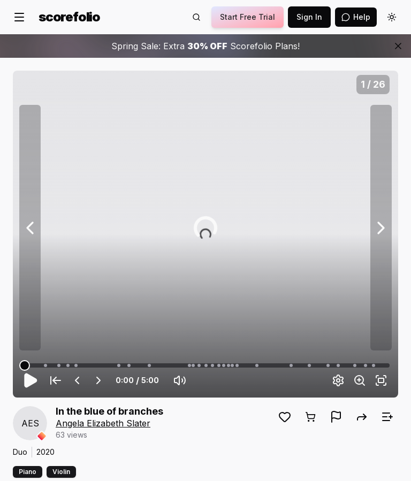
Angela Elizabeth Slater (103, 423)
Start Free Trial (247, 16)
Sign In (309, 16)
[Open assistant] (356, 17)
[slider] (24, 365)
